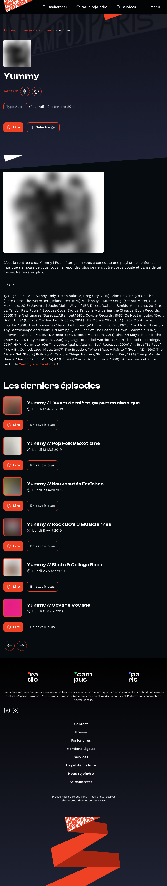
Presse (83, 732)
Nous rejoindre (91, 7)
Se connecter (83, 782)
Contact (83, 724)
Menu (152, 7)
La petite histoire (83, 765)
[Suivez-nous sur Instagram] (15, 711)
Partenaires (83, 740)
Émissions (28, 30)
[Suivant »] (22, 646)
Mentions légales (83, 749)
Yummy (48, 30)
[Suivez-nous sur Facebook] (6, 711)
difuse (102, 800)
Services (126, 7)
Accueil (9, 30)
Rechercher (54, 7)
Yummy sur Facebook (38, 364)
